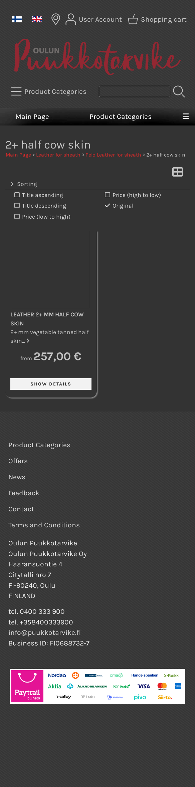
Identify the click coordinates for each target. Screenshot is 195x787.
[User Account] (94, 19)
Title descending (39, 206)
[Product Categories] (49, 91)
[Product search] (134, 91)
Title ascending (38, 195)
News (16, 477)
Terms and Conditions (44, 525)
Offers (18, 461)
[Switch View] (177, 174)
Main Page (32, 116)
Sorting (23, 184)
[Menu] (185, 117)
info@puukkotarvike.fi (44, 632)
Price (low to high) (41, 217)
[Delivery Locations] (56, 19)
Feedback (23, 493)
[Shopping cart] (158, 19)
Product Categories (120, 116)
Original (119, 206)
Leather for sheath (58, 155)
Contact (21, 509)
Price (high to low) (132, 195)
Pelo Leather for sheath (113, 155)
